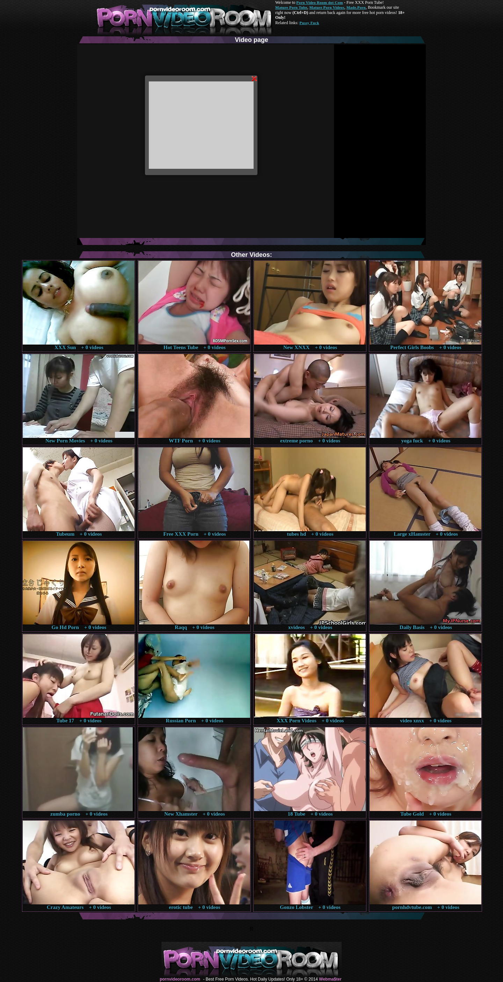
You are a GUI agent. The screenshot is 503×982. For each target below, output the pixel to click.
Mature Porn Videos (326, 7)
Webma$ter (330, 979)
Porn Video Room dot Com (319, 2)
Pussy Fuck (309, 23)
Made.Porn (356, 7)
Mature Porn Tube (291, 7)
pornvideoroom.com (180, 979)
